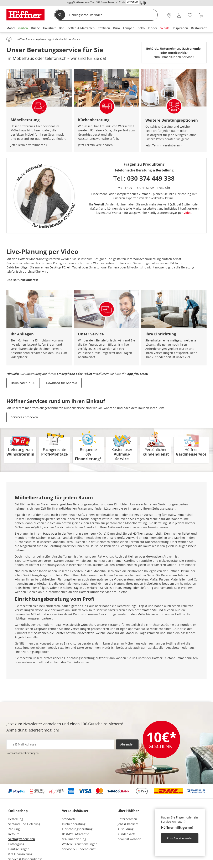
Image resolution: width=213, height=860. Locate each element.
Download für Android (61, 383)
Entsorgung (16, 844)
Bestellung (15, 819)
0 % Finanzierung (20, 854)
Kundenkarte (127, 834)
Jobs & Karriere (128, 824)
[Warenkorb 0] (201, 15)
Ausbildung (126, 829)
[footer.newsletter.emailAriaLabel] (60, 744)
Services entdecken (24, 417)
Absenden (127, 744)
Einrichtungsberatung (77, 829)
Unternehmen (127, 819)
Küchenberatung (73, 824)
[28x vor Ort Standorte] (169, 15)
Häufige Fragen (18, 849)
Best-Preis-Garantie (75, 834)
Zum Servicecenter (180, 838)
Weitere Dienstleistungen (79, 844)
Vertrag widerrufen (21, 839)
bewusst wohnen (129, 839)
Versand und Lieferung (24, 824)
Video (187, 213)
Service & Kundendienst (78, 849)
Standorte (69, 819)
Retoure (13, 834)
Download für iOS (23, 383)
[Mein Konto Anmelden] (179, 15)
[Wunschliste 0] (189, 15)
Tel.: (144, 178)
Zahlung (14, 829)
